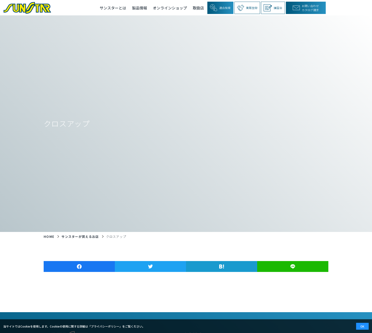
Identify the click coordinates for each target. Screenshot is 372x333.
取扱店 (198, 8)
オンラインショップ (170, 8)
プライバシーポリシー (105, 326)
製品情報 (139, 8)
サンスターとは (113, 8)
